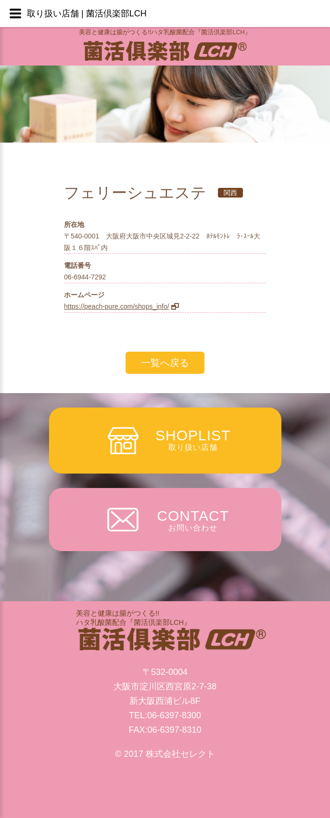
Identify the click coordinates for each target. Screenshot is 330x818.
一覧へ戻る (165, 362)
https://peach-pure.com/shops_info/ (116, 306)
